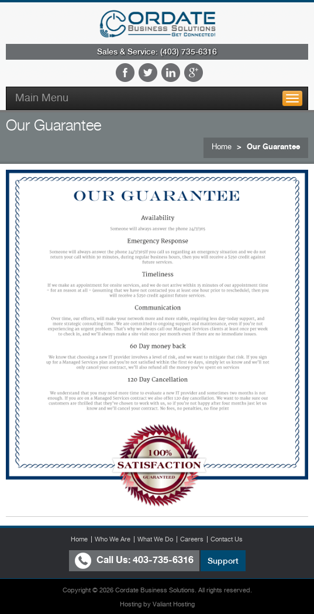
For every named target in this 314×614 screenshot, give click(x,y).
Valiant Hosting (174, 604)
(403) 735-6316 (188, 51)
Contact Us (227, 539)
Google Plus (193, 72)
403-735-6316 (163, 559)
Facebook (125, 72)
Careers (191, 539)
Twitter (148, 72)
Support (223, 560)
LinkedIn (170, 72)
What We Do (155, 539)
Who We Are (112, 539)
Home (222, 146)
